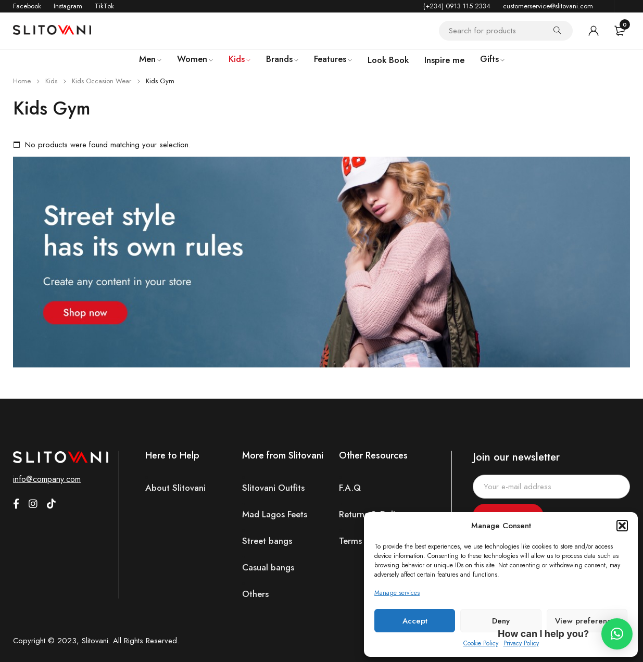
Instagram (68, 6)
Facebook (27, 6)
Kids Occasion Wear (101, 81)
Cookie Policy (480, 643)
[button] (622, 525)
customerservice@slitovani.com (548, 6)
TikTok (104, 6)
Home (22, 81)
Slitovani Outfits (273, 487)
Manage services (397, 592)
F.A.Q (350, 487)
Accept (414, 621)
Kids (51, 81)
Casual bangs (268, 567)
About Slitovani (175, 487)
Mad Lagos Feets (274, 514)
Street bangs (267, 541)
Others (255, 594)
